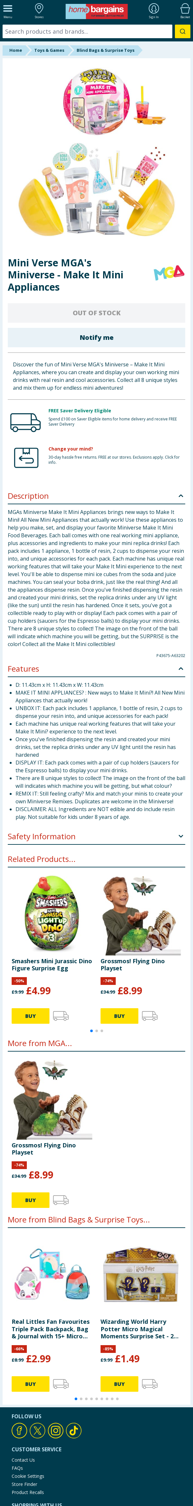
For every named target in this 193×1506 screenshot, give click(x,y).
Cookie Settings (28, 1476)
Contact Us (23, 1460)
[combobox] (96, 31)
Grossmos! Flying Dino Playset (133, 964)
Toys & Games (49, 50)
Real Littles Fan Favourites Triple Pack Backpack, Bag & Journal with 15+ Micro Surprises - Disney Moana (51, 1329)
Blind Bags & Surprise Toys (105, 50)
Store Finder (24, 1484)
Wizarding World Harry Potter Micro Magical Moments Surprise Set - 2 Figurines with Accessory (137, 1329)
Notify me (96, 337)
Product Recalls (28, 1492)
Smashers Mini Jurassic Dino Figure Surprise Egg (52, 964)
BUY (30, 1016)
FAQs (17, 1468)
